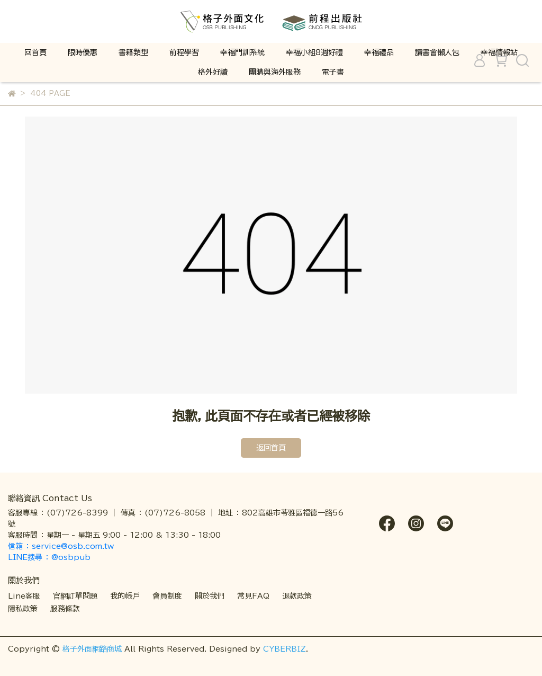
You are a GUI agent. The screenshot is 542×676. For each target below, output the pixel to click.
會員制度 (167, 596)
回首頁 (35, 52)
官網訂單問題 (75, 596)
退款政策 (297, 596)
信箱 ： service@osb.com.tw (62, 546)
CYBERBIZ (284, 649)
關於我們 (209, 596)
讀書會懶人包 (437, 52)
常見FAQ (253, 596)
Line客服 (24, 596)
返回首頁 (271, 447)
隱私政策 (23, 608)
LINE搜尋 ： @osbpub (49, 557)
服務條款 (65, 608)
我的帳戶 (125, 596)
